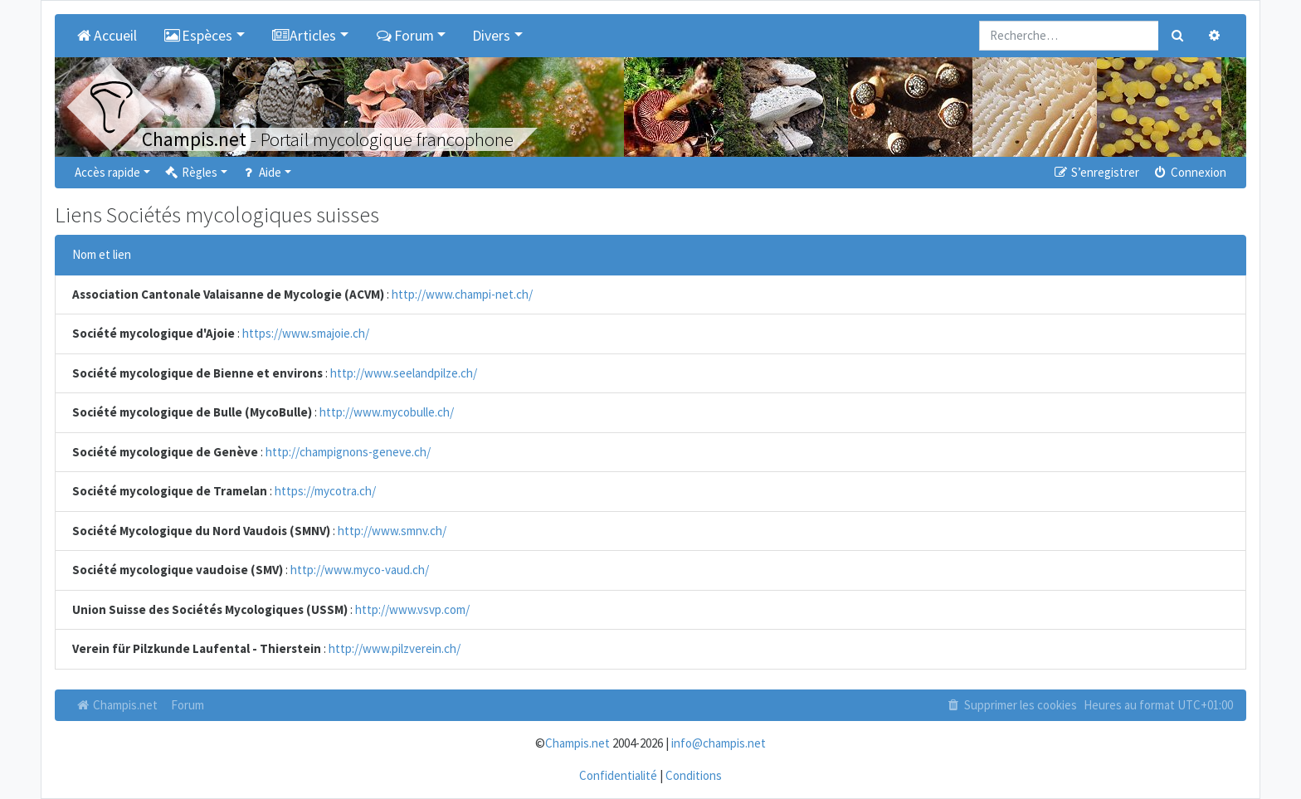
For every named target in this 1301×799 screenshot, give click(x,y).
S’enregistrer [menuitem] (1095, 172)
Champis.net (116, 705)
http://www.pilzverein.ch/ (394, 648)
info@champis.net (718, 743)
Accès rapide (107, 172)
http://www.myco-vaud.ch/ (359, 569)
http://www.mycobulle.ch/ (386, 412)
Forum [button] (404, 36)
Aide (261, 172)
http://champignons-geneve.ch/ (348, 452)
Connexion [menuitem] (1189, 172)
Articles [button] (304, 36)
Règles (190, 172)
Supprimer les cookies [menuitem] (1011, 705)
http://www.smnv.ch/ (392, 530)
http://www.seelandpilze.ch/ (403, 373)
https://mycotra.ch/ (325, 491)
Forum (187, 705)
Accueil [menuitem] (106, 36)
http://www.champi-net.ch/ (462, 294)
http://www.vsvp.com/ (412, 609)
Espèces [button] (198, 36)
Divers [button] (491, 36)
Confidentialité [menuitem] (618, 775)
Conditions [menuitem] (693, 775)
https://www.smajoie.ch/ (305, 333)
